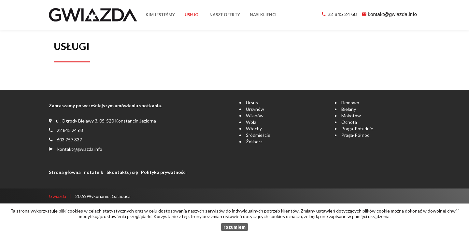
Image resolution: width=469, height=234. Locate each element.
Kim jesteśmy (160, 14)
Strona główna (65, 172)
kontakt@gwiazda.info (392, 14)
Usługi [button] (192, 14)
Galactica (121, 196)
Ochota (349, 122)
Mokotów (351, 115)
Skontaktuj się (122, 172)
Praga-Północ (355, 135)
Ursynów (255, 109)
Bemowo (350, 102)
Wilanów (254, 115)
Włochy (254, 128)
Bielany (348, 109)
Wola (251, 122)
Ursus (252, 102)
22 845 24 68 (342, 14)
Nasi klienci (263, 14)
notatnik (93, 172)
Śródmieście (258, 135)
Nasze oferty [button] (224, 14)
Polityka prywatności (164, 172)
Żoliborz (254, 141)
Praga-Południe (357, 128)
